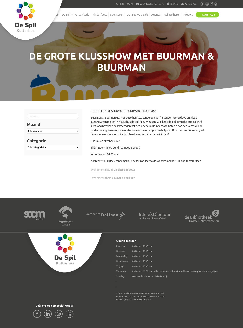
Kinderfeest (100, 14)
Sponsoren (116, 14)
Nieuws (188, 14)
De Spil (66, 14)
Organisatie (82, 14)
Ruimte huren (172, 14)
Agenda (156, 14)
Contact (208, 14)
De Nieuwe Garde (137, 14)
